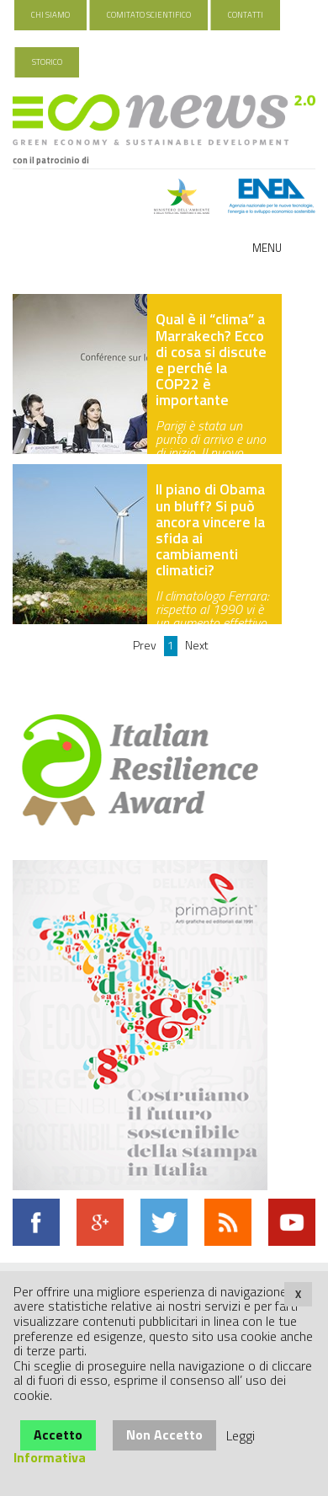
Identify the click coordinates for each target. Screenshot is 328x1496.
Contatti (245, 14)
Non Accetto (164, 1434)
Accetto (58, 1434)
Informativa (49, 1457)
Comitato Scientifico (149, 14)
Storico (47, 62)
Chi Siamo (50, 14)
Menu (267, 247)
